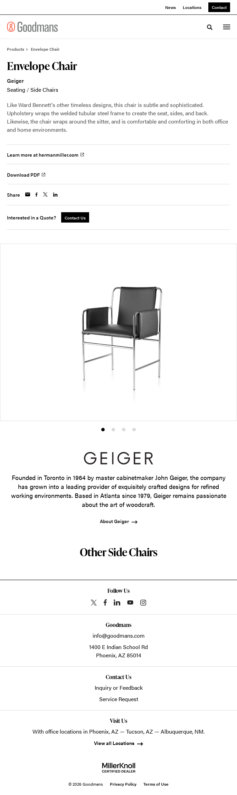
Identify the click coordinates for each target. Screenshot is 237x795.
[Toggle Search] (209, 27)
